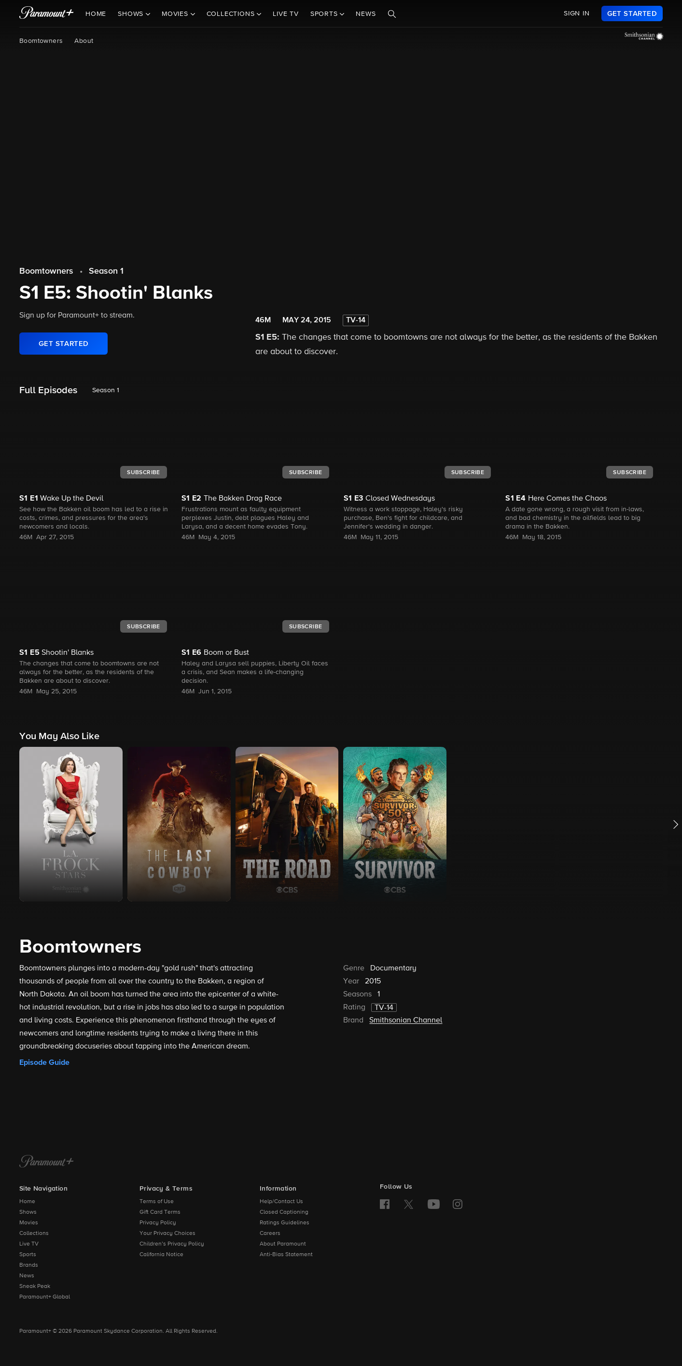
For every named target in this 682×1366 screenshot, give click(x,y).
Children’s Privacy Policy (171, 1244)
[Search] (392, 14)
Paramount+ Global (44, 1297)
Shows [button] (132, 14)
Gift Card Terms (160, 1212)
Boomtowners (41, 41)
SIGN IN (577, 13)
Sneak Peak (34, 1286)
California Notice (161, 1255)
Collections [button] (232, 14)
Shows (28, 1212)
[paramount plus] (46, 13)
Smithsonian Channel (405, 1020)
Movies (28, 1223)
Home (95, 14)
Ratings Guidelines (284, 1223)
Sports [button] (325, 14)
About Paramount (283, 1244)
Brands (28, 1265)
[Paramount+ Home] (46, 1162)
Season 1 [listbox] (105, 390)
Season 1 (106, 271)
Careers (270, 1233)
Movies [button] (176, 14)
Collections (34, 1233)
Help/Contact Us (281, 1202)
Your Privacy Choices (167, 1233)
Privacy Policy (157, 1223)
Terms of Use (156, 1202)
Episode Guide (44, 1062)
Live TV (286, 14)
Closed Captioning (284, 1212)
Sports (27, 1255)
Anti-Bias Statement (286, 1255)
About (83, 41)
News (366, 14)
